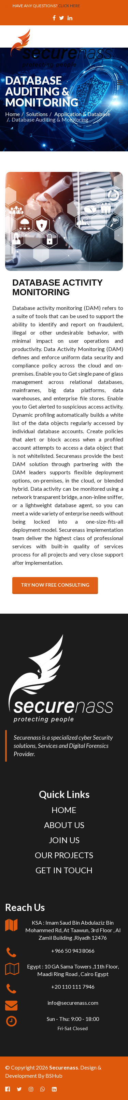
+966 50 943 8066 (73, 950)
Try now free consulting (61, 585)
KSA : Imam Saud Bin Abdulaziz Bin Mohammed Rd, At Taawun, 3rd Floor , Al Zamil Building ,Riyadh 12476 (72, 930)
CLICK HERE (69, 5)
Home (12, 114)
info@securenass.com (72, 1002)
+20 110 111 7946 (73, 986)
